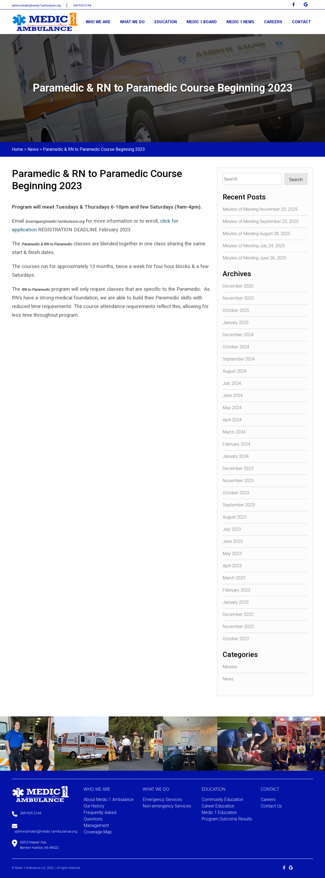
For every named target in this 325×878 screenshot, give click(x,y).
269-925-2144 (82, 5)
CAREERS (273, 21)
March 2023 (234, 577)
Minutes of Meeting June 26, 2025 (254, 258)
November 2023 (238, 480)
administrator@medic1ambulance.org (37, 5)
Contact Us (271, 806)
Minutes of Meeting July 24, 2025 (254, 245)
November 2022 (238, 626)
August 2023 (234, 517)
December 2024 (238, 334)
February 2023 (236, 590)
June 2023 (233, 541)
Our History (94, 806)
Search (296, 179)
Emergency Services (162, 799)
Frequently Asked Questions (100, 816)
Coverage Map (98, 831)
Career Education (218, 806)
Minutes (230, 666)
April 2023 (232, 565)
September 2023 (239, 505)
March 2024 (234, 432)
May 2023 (232, 553)
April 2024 (232, 419)
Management (96, 825)
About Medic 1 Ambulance (109, 799)
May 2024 (232, 407)
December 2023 (238, 468)
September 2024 (239, 359)
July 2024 (232, 383)
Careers (268, 799)
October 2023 (236, 492)
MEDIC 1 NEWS (240, 21)
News (33, 149)
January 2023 (236, 602)
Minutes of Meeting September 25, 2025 (261, 221)
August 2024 (234, 371)
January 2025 (236, 322)
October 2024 (236, 346)
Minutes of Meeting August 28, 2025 (256, 233)
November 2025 (238, 298)
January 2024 (236, 456)
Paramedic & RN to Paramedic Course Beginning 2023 (94, 149)
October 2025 (236, 310)
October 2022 (236, 638)
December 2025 (238, 286)
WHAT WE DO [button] (132, 21)
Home (17, 149)
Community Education (222, 799)
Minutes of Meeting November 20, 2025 (260, 209)
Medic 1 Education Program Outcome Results (227, 816)
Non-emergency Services (167, 806)
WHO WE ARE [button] (98, 21)
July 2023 (232, 529)
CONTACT (301, 21)
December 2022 (238, 614)
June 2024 (233, 395)
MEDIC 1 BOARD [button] (202, 21)
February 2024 (236, 444)
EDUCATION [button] (165, 21)
